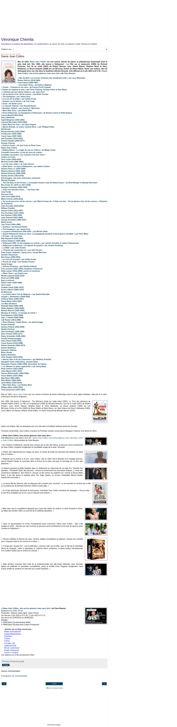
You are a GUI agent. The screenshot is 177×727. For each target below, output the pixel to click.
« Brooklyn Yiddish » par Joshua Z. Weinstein (20, 108)
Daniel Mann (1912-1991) (11, 301)
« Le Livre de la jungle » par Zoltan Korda (18, 99)
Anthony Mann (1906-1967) (12, 299)
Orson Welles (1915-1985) (12, 376)
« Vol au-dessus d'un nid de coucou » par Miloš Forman (25, 201)
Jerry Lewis (6, 285)
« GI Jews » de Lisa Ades (11, 236)
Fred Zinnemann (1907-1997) (13, 390)
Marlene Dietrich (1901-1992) (13, 171)
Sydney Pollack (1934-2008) (12, 327)
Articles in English (11, 652)
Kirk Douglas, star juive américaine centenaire (20, 178)
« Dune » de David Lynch (11, 104)
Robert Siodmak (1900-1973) (13, 345)
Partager (5, 665)
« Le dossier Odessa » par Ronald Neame (18, 106)
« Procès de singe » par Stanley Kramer (18, 262)
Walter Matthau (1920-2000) (12, 308)
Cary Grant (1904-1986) (11, 224)
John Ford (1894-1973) (10, 197)
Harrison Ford (7, 194)
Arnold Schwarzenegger (11, 339)
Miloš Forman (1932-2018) (12, 199)
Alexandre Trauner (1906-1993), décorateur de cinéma (24, 364)
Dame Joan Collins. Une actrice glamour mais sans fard (55, 438)
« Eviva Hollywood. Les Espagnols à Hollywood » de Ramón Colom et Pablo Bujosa (36, 113)
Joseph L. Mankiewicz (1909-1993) (15, 297)
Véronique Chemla (17, 39)
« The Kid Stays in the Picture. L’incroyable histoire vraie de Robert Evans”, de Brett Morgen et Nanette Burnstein (49, 183)
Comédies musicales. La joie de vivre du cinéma (21, 152)
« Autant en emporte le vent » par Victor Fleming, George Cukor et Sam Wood (34, 90)
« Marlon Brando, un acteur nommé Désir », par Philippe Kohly (27, 127)
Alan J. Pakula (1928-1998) (12, 317)
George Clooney (8, 143)
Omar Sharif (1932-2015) (11, 341)
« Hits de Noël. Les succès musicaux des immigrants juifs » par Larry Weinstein (51, 78)
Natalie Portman (8, 329)
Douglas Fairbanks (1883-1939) (14, 187)
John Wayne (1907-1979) (11, 371)
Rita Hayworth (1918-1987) (12, 238)
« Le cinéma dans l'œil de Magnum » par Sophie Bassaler (25, 294)
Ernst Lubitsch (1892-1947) (12, 290)
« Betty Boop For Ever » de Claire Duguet (18, 124)
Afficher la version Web (54, 688)
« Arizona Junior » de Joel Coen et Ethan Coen (21, 145)
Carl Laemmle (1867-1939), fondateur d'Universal (21, 269)
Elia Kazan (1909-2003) (10, 257)
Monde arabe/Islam (12, 648)
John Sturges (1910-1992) (12, 357)
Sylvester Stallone (8, 350)
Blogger (58, 725)
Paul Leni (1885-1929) (10, 278)
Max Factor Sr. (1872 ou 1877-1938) (16, 185)
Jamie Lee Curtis (8, 157)
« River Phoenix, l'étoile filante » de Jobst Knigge (22, 322)
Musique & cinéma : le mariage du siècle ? (19, 313)
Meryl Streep (6, 352)
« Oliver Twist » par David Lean (14, 273)
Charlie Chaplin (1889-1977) (12, 141)
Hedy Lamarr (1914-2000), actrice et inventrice (20, 271)
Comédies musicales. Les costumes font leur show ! (23, 155)
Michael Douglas (8, 180)
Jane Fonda (6, 192)
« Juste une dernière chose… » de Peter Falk (20, 190)
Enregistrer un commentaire (14, 676)
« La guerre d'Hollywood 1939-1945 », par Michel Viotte (24, 231)
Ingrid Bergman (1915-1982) (13, 120)
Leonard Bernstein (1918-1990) (14, 122)
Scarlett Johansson (9, 255)
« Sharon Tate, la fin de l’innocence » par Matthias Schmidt (26, 359)
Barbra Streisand (8, 355)
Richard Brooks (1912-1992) (13, 131)
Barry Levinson (7, 280)
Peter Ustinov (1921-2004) (12, 369)
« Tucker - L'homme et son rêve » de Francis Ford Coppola (26, 87)
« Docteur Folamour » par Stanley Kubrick (19, 266)
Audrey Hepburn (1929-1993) (13, 241)
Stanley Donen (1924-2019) (12, 176)
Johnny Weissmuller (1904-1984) (15, 373)
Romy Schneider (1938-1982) (13, 336)
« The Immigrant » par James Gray (15, 229)
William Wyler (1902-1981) (12, 387)
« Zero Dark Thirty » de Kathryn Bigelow (35, 85)
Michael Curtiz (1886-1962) (12, 162)
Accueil (54, 684)
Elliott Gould (6, 222)
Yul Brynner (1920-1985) (11, 134)
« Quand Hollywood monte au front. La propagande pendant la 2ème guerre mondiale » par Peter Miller (44, 234)
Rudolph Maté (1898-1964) (12, 306)
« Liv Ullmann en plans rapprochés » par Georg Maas (23, 366)
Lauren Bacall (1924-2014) (12, 115)
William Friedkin (8, 208)
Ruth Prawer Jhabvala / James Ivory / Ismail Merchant (24, 252)
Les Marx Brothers (9, 304)
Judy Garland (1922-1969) (12, 218)
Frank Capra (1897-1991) (11, 136)
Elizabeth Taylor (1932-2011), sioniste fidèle (19, 362)
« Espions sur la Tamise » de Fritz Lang (17, 101)
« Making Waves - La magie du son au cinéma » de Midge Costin (28, 150)
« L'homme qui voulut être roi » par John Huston (21, 250)
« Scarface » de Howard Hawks (14, 227)
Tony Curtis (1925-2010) (11, 159)
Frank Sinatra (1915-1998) (12, 343)
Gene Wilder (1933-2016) (11, 383)
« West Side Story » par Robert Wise (16, 110)
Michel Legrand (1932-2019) (12, 276)
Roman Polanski (8, 324)
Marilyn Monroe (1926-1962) (13, 310)
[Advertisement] (54, 19)
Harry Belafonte (7, 117)
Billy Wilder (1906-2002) (11, 380)
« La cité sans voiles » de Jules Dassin (17, 164)
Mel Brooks (6, 129)
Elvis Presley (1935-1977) (11, 334)
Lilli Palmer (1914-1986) (11, 320)
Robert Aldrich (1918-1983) (29, 80)
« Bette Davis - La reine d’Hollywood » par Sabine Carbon (25, 166)
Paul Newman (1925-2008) (12, 315)
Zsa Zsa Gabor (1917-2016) (12, 213)
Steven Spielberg (8, 348)
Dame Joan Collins (38, 62)
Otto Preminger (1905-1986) (12, 331)
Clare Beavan (69, 73)
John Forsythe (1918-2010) (12, 206)
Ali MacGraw (6, 292)
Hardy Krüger (7, 264)
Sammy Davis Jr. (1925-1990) (13, 169)
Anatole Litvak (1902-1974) (12, 287)
